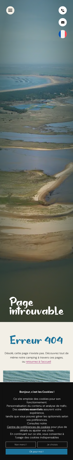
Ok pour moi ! (36, 451)
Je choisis (52, 444)
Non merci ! (21, 444)
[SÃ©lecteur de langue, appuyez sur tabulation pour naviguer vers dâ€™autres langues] (63, 34)
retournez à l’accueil (38, 361)
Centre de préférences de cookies (28, 427)
